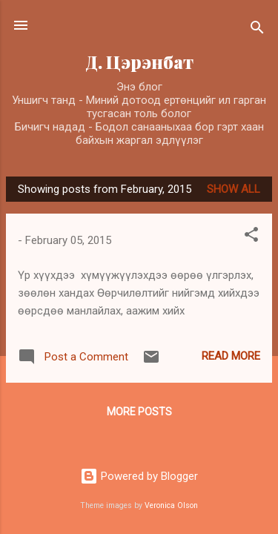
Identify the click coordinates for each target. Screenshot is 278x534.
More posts (139, 412)
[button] (251, 236)
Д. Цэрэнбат (139, 61)
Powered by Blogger (139, 476)
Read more (231, 356)
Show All (233, 189)
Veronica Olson (171, 505)
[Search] (257, 30)
